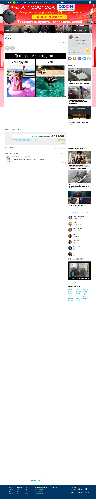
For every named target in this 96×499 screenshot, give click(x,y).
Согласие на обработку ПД (40, 497)
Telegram (82, 492)
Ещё (58, 2)
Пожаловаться (23, 163)
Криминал (76, 241)
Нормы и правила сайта (39, 489)
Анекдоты (18, 491)
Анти (37, 2)
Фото (18, 489)
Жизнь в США (77, 247)
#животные (86, 289)
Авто (45, 2)
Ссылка (17, 163)
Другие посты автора (74, 52)
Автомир (75, 253)
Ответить (13, 163)
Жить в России (77, 228)
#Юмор (85, 291)
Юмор (75, 222)
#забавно (78, 289)
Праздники (11, 489)
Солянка (12, 35)
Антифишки (27, 487)
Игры (41, 2)
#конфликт (79, 295)
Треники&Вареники (79, 216)
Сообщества (26, 2)
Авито (26, 489)
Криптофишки (11, 493)
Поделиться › (30, 163)
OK (81, 489)
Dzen (88, 492)
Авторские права (38, 493)
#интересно (79, 297)
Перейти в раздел (79, 283)
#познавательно (71, 297)
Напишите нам (55, 487)
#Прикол (70, 298)
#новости (85, 297)
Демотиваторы (19, 487)
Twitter (75, 489)
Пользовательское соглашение (41, 487)
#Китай (78, 293)
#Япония (78, 300)
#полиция (71, 295)
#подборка (79, 298)
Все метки (11, 497)
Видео (33, 2)
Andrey (13, 157)
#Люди (70, 293)
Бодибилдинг (27, 495)
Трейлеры (11, 491)
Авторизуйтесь (36, 136)
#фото (70, 289)
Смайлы (44, 493)
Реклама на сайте (38, 491)
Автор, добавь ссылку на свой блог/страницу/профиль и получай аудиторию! (79, 44)
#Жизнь (85, 298)
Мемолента (52, 2)
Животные (76, 234)
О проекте (41, 495)
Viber (89, 489)
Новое (19, 2)
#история (78, 291)
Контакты (36, 495)
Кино (26, 491)
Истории (26, 493)
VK (74, 492)
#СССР (70, 291)
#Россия (70, 300)
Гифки (18, 495)
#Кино (85, 295)
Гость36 (76, 37)
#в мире (85, 293)
